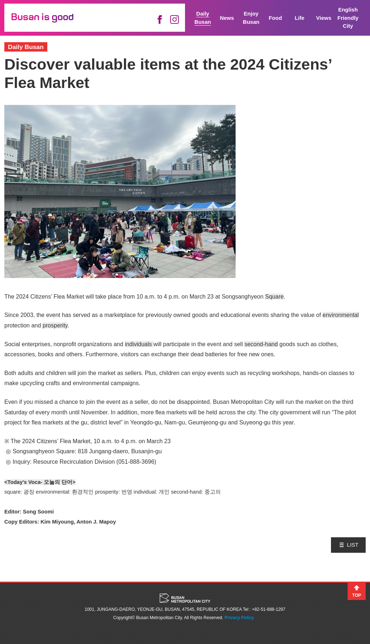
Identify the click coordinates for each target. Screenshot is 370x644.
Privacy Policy (239, 617)
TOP (356, 595)
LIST (352, 545)
